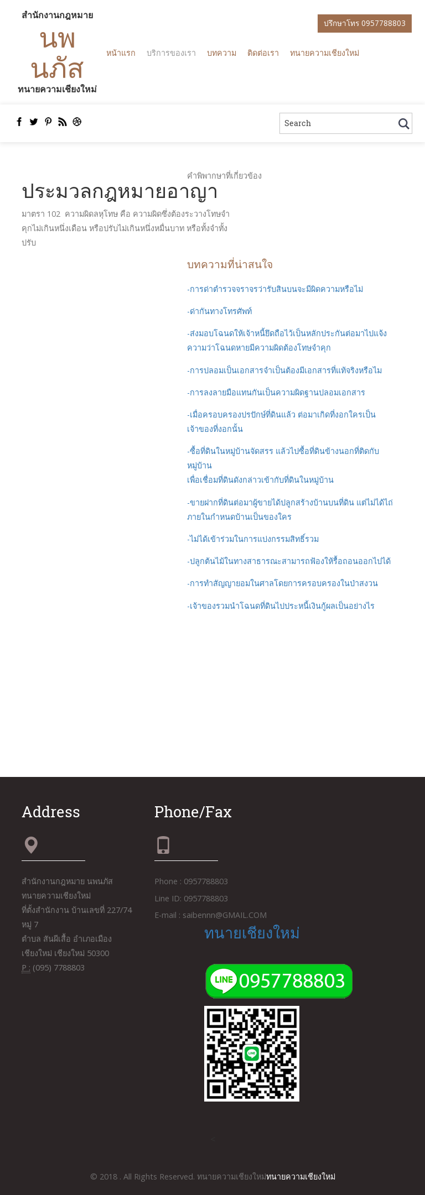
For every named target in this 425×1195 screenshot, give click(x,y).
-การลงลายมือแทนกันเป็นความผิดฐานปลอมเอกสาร (276, 392)
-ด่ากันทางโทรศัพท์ (219, 311)
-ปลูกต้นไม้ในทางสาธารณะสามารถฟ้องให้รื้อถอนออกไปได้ (289, 561)
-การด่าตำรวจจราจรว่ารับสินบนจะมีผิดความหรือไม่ (275, 289)
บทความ (221, 53)
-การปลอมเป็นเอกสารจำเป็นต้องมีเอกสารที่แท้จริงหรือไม (284, 370)
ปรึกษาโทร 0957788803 (365, 23)
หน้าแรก (121, 53)
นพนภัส (57, 52)
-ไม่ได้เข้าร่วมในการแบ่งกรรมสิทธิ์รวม (253, 539)
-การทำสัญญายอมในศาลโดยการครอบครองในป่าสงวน (282, 583)
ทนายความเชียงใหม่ (324, 53)
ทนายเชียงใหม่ (252, 932)
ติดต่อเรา (263, 53)
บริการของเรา (171, 53)
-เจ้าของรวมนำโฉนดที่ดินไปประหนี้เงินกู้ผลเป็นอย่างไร (281, 606)
